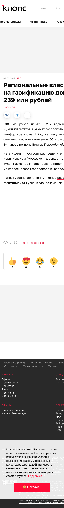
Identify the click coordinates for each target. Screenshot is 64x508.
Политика (8, 392)
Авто (5, 389)
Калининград (38, 21)
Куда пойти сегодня (14, 413)
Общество (8, 385)
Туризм (52, 366)
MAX (58, 416)
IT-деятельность (32, 366)
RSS (58, 430)
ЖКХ (26, 242)
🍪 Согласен (32, 487)
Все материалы (10, 21)
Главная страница (15, 362)
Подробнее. (35, 476)
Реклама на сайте (42, 362)
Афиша (6, 379)
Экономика (38, 242)
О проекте (10, 366)
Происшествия (11, 382)
